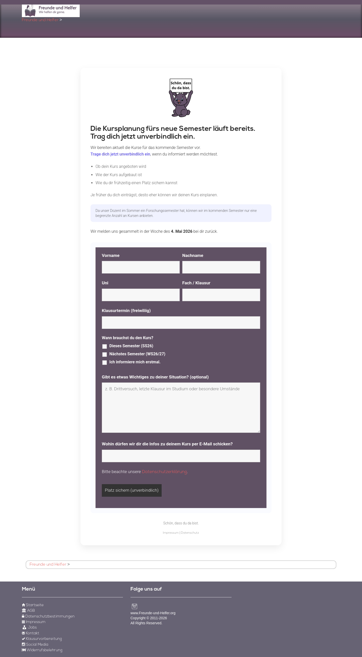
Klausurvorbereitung (42, 639)
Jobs (29, 628)
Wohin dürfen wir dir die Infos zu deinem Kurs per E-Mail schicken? (167, 443)
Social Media (35, 645)
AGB (28, 611)
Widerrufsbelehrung (42, 650)
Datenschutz (190, 532)
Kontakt (30, 633)
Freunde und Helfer (40, 20)
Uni (105, 282)
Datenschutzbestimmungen (48, 617)
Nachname (192, 255)
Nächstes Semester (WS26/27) (137, 354)
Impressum (171, 532)
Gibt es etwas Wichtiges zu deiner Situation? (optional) (155, 376)
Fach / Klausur (196, 282)
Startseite (33, 605)
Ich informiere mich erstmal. (135, 362)
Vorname (110, 255)
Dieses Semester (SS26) (131, 345)
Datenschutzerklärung (164, 472)
